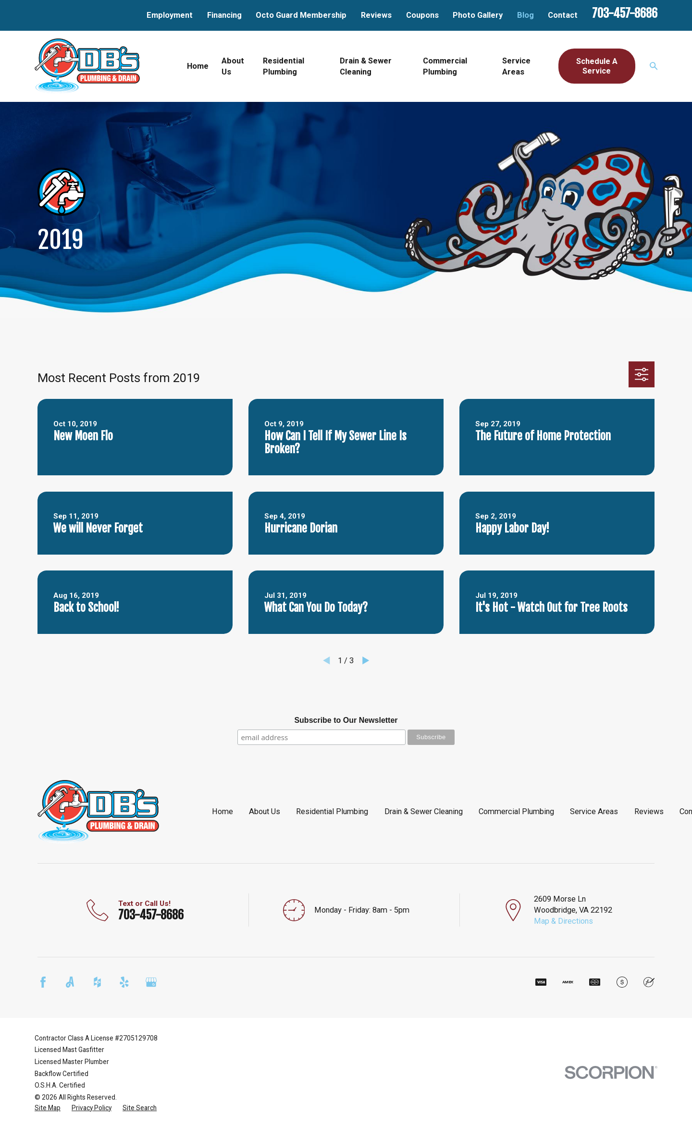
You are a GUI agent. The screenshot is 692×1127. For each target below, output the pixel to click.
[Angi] (69, 982)
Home (222, 811)
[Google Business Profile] (151, 982)
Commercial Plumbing (516, 811)
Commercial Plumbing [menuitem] (445, 66)
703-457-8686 (624, 13)
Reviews (376, 15)
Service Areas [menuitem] (516, 66)
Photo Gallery (478, 15)
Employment (170, 15)
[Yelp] (124, 982)
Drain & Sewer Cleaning (423, 811)
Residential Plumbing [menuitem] (283, 66)
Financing (224, 15)
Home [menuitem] (198, 66)
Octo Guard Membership (301, 15)
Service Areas (594, 811)
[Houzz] (97, 982)
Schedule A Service (597, 66)
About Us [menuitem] (233, 66)
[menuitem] (48, 1108)
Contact (563, 15)
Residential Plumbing (332, 811)
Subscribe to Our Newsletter (345, 720)
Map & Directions (563, 921)
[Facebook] (43, 982)
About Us (264, 811)
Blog (525, 15)
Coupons (422, 15)
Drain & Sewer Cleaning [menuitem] (366, 66)
